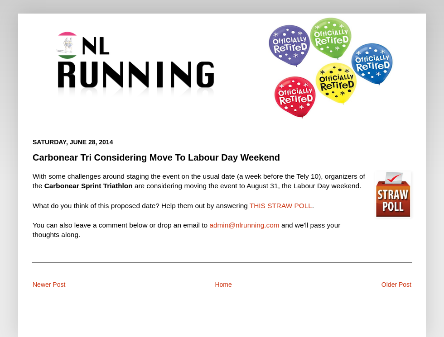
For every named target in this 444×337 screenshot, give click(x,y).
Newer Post (49, 284)
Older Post (396, 284)
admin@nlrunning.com (244, 225)
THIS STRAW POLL (281, 205)
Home (223, 284)
